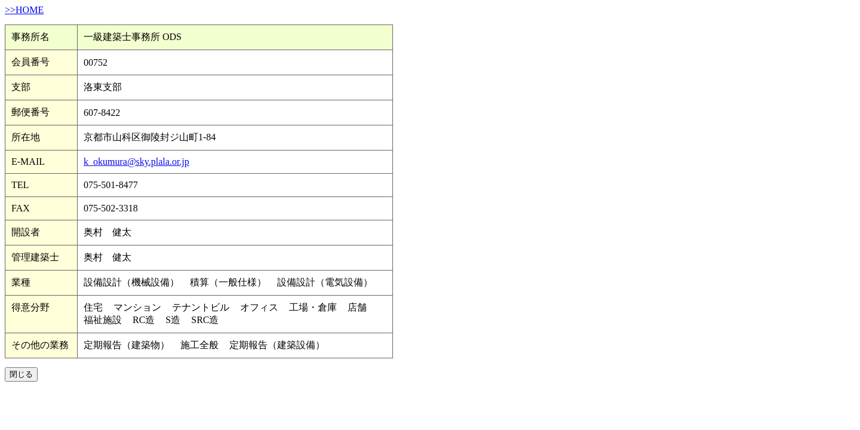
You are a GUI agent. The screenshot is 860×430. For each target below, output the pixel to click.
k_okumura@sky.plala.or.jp (136, 161)
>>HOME (24, 10)
